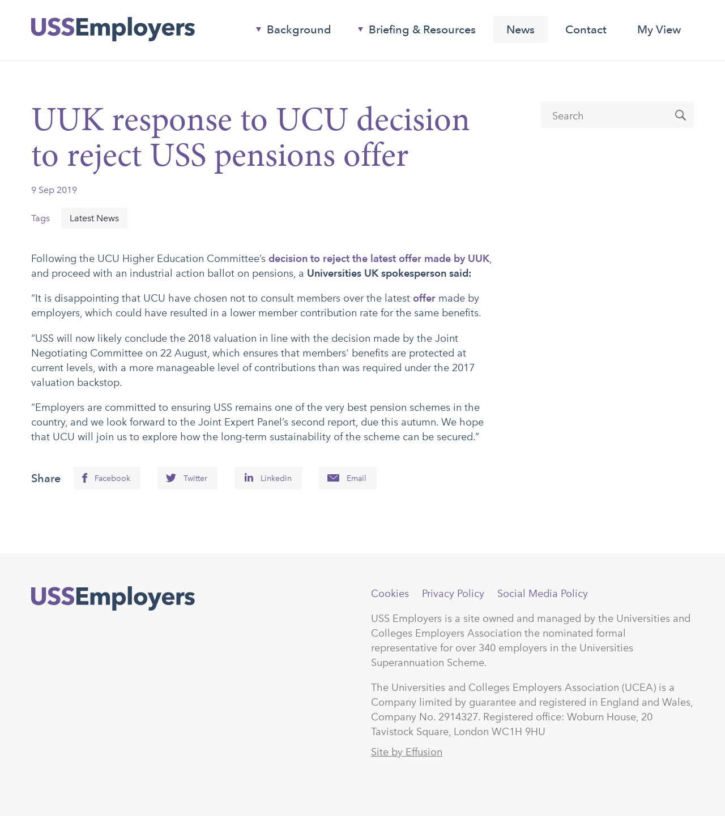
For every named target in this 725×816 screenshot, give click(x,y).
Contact (586, 29)
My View (659, 29)
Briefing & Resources (412, 32)
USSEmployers (113, 598)
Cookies (390, 593)
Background (289, 32)
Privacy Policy (453, 593)
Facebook (112, 478)
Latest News (94, 218)
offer (424, 298)
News (520, 29)
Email (356, 478)
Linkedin (276, 478)
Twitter (195, 478)
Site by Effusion (406, 752)
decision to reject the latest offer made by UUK (378, 258)
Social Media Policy (542, 593)
